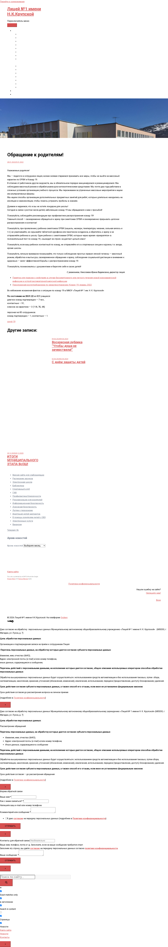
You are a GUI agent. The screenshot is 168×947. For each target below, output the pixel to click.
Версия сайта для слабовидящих (28, 475)
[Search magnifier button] (6, 882)
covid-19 (11, 321)
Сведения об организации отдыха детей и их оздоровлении (47, 87)
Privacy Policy (11, 579)
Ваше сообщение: (9, 855)
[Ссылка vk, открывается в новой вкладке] (8, 621)
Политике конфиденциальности (29, 698)
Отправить (10, 826)
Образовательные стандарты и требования (39, 48)
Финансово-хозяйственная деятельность (38, 73)
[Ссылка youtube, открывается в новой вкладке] (10, 621)
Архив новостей (15, 545)
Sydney (64, 617)
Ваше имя (5, 797)
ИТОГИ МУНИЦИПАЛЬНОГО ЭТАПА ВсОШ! (22, 460)
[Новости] (1, 923)
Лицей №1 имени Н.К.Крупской (24, 11)
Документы (23, 41)
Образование (24, 45)
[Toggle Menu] (12, 25)
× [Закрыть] (5, 705)
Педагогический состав (29, 55)
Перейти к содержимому (12, 1)
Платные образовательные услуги (35, 69)
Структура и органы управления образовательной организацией (49, 38)
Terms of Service (23, 579)
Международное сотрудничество (34, 84)
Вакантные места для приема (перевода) (38, 77)
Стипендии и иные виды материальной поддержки (43, 66)
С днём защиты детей (68, 362)
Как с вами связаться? (12, 801)
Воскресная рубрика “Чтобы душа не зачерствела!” (67, 346)
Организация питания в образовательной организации (44, 80)
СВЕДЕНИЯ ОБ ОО (21, 30)
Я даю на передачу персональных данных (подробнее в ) (56, 818)
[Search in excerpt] (1, 912)
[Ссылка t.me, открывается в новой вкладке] (12, 621)
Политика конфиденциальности (84, 584)
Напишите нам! (153, 593)
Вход (158, 600)
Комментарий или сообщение (15, 812)
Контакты (17, 91)
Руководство (24, 52)
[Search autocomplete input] (53, 877)
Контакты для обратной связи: (15, 840)
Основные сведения (28, 34)
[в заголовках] (1, 898)
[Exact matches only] (1, 891)
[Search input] (17, 877)
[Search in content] (1, 905)
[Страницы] (1, 916)
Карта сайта (13, 571)
